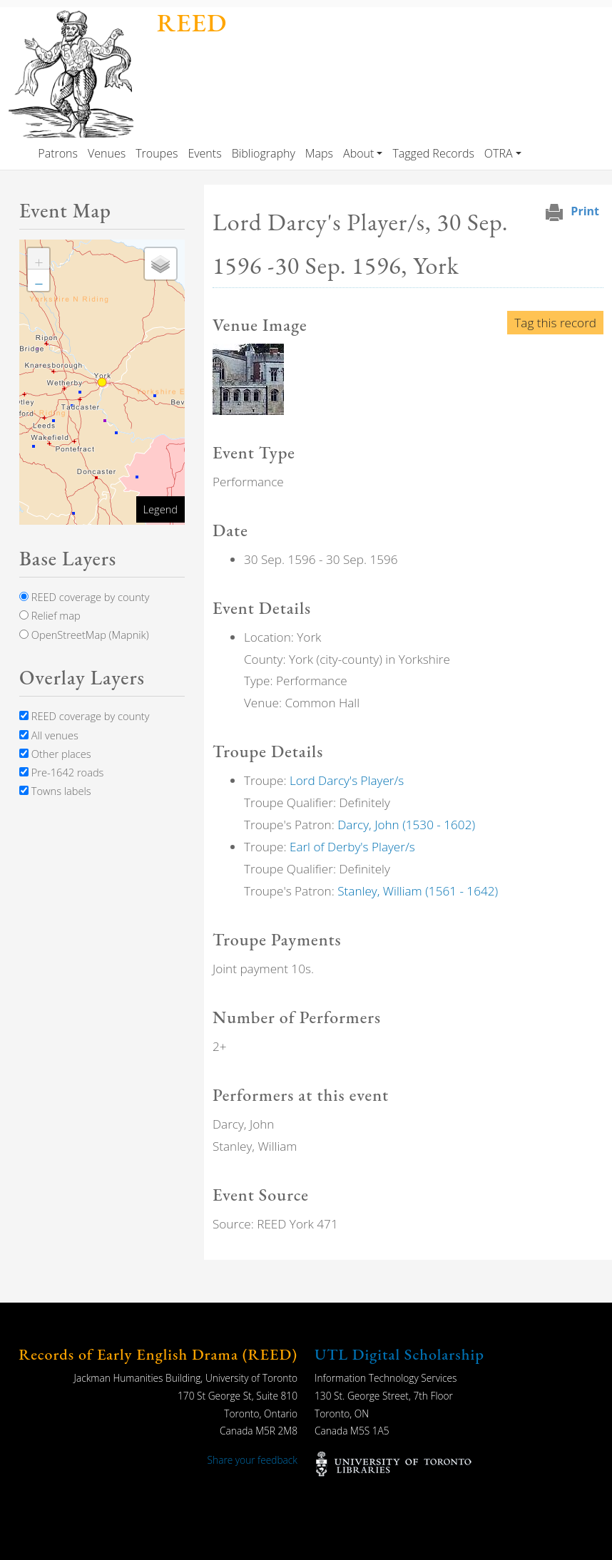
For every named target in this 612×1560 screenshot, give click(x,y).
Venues (107, 153)
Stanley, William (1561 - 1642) (417, 891)
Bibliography (263, 153)
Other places (55, 753)
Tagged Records (433, 153)
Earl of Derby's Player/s (352, 846)
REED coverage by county (84, 597)
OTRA (498, 153)
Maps (319, 153)
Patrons (58, 153)
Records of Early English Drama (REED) (158, 1354)
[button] (248, 378)
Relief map (50, 615)
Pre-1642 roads (61, 772)
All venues (48, 735)
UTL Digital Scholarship (399, 1354)
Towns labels (55, 791)
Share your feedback (252, 1460)
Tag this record (555, 322)
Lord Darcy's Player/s (347, 780)
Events (204, 153)
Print (585, 211)
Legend (160, 509)
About (358, 153)
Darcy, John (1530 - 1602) (406, 824)
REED (192, 22)
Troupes (157, 153)
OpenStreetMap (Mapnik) (84, 634)
